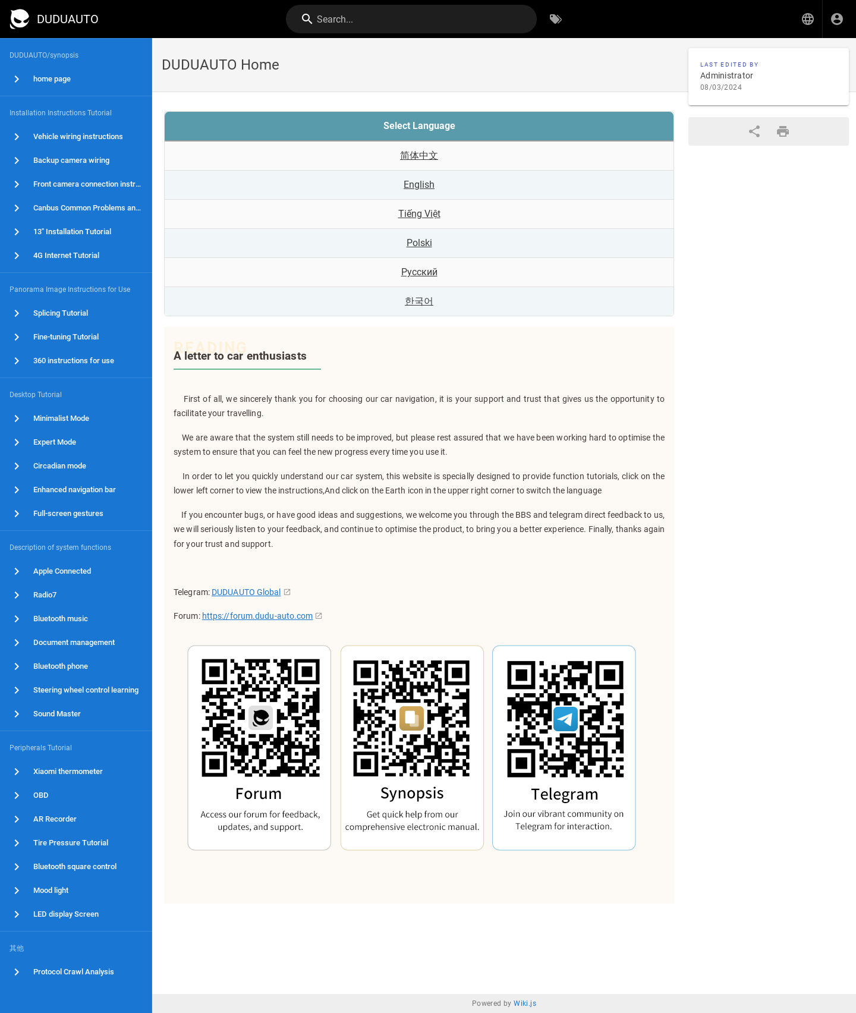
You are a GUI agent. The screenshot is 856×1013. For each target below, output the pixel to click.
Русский (419, 272)
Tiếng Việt (419, 213)
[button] (808, 19)
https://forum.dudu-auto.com (257, 616)
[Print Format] (783, 131)
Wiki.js (525, 1003)
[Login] (837, 19)
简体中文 (419, 155)
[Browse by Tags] (556, 19)
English (419, 184)
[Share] (754, 131)
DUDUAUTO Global (246, 592)
